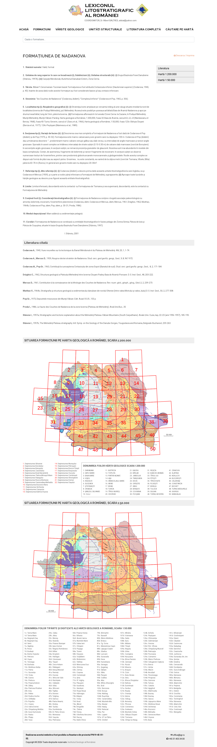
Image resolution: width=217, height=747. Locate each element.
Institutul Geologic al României (81, 742)
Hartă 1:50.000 (166, 80)
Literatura (163, 68)
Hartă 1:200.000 (167, 74)
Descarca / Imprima (184, 55)
